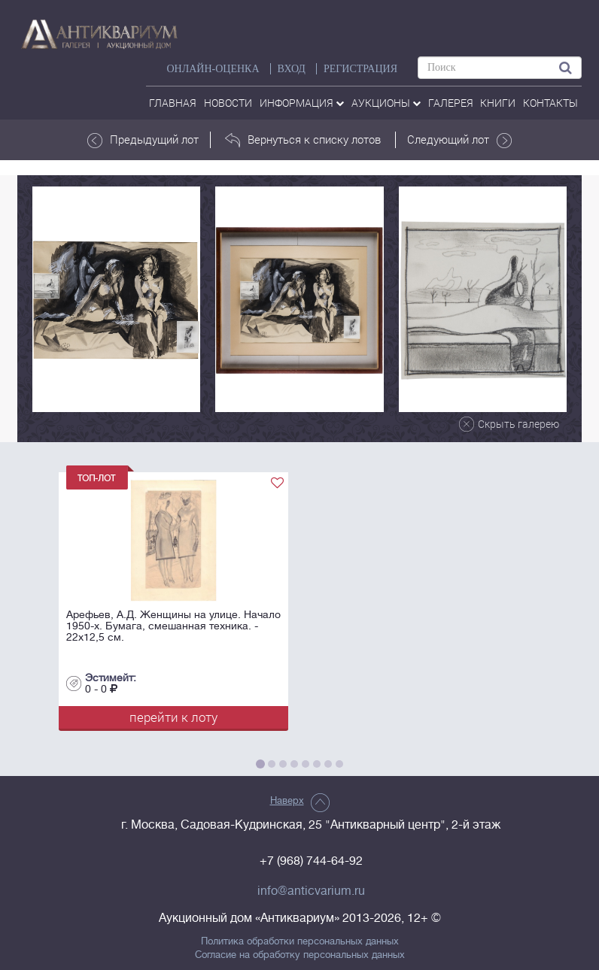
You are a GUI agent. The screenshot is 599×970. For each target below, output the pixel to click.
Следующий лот (459, 140)
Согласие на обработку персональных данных (300, 955)
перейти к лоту (173, 717)
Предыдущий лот (143, 140)
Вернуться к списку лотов (303, 140)
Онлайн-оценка (212, 68)
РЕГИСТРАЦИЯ (360, 68)
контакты (550, 102)
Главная (172, 102)
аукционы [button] (386, 102)
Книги (497, 102)
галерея (450, 102)
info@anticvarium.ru (311, 891)
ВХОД (292, 68)
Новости (228, 102)
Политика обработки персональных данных (300, 941)
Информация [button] (302, 102)
